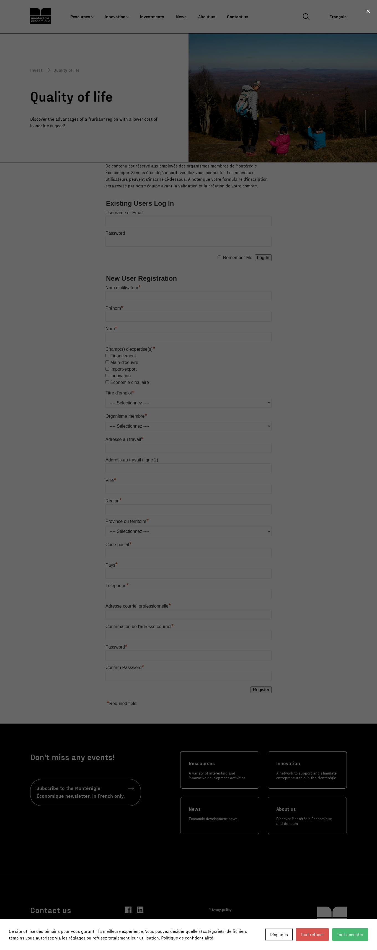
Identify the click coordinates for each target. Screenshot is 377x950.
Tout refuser (312, 934)
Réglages (279, 934)
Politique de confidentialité (187, 937)
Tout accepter (350, 934)
